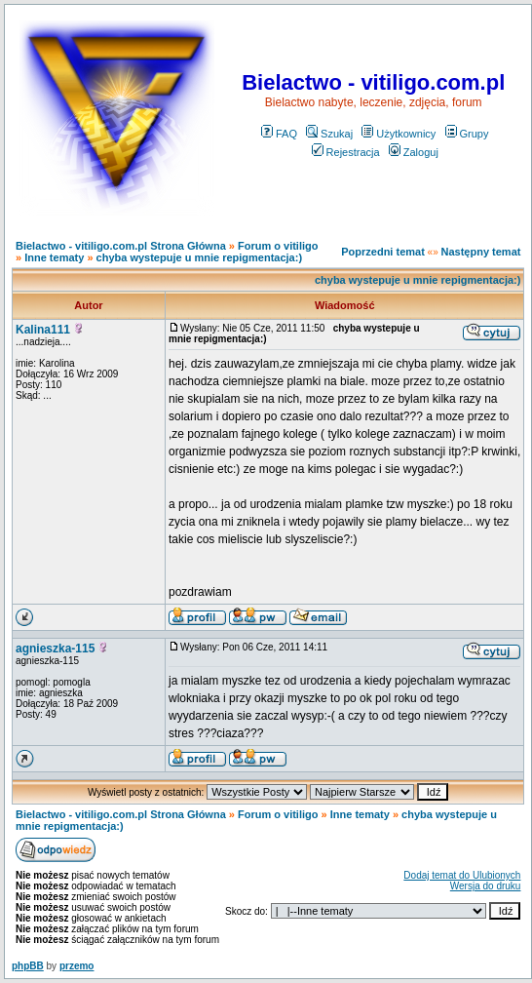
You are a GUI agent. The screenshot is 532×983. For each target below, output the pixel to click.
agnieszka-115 (55, 648)
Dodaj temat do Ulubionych (461, 875)
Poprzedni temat (383, 251)
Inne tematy (54, 257)
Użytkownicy (398, 133)
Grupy (467, 133)
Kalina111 (43, 329)
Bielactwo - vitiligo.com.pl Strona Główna (121, 246)
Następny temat (481, 251)
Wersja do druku (485, 886)
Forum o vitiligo (278, 246)
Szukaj (329, 133)
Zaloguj (413, 152)
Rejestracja (346, 152)
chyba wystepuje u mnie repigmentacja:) (199, 257)
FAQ (279, 133)
